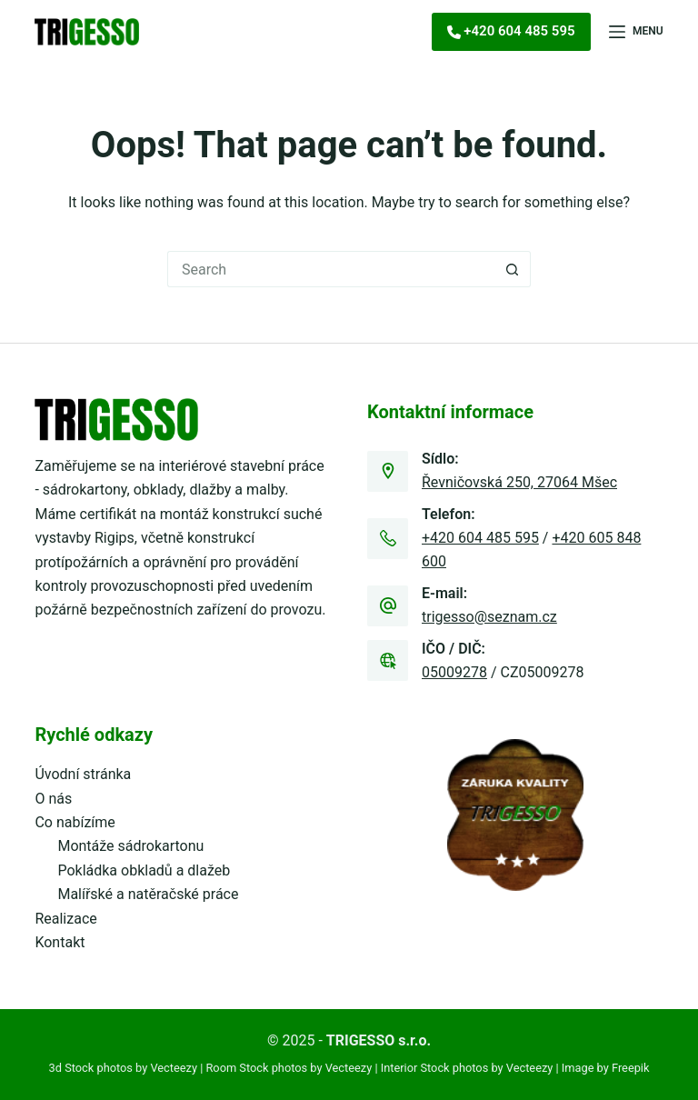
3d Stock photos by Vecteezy (123, 1068)
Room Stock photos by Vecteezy (288, 1068)
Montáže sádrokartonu (130, 846)
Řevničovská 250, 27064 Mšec (519, 482)
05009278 (454, 672)
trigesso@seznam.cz (489, 616)
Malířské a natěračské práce (147, 894)
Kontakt (60, 942)
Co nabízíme (75, 822)
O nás (53, 798)
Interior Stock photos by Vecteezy (467, 1068)
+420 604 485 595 (480, 537)
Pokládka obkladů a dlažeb (143, 870)
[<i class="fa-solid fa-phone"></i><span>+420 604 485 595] (511, 32)
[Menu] (636, 32)
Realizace (65, 918)
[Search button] (512, 269)
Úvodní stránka (83, 774)
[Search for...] (330, 269)
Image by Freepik (606, 1068)
